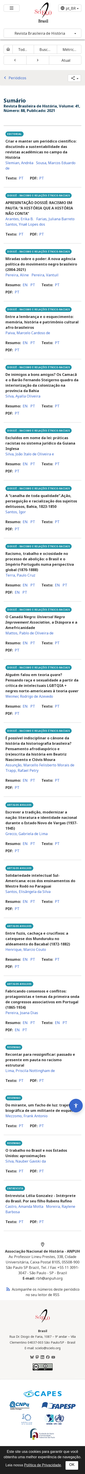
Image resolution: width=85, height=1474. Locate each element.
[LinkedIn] (42, 1357)
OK (71, 1465)
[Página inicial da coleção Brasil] (42, 1322)
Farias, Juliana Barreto (55, 218)
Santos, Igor (15, 511)
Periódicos (14, 77)
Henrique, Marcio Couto (25, 949)
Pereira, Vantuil (45, 275)
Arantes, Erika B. (19, 218)
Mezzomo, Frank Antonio (26, 1115)
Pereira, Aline (17, 275)
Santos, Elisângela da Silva (28, 891)
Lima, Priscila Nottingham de (30, 1070)
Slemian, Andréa (19, 162)
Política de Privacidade (42, 1465)
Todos (23, 49)
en (25, 284)
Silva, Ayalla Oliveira (22, 396)
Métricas (70, 49)
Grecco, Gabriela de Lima (26, 833)
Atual (66, 60)
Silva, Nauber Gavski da (25, 1161)
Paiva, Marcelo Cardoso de (27, 332)
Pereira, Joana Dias (21, 1012)
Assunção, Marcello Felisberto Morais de (39, 765)
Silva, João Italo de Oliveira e (29, 454)
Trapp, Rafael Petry (22, 770)
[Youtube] (53, 1357)
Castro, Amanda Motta (24, 1206)
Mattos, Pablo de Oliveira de (29, 633)
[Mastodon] (37, 1357)
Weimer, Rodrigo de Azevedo (29, 696)
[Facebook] (48, 1357)
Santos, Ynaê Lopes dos (25, 224)
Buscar (45, 49)
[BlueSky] (32, 1357)
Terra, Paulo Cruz (20, 575)
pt (21, 178)
